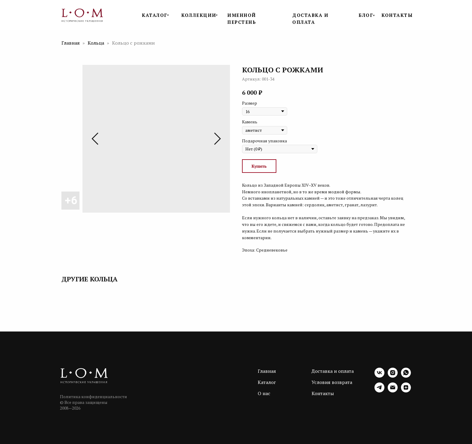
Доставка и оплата (333, 371)
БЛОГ (366, 15)
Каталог (267, 382)
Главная (70, 43)
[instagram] (393, 376)
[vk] (379, 376)
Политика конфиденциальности (93, 396)
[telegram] (379, 390)
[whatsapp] (406, 376)
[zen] (406, 390)
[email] (393, 390)
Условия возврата (332, 382)
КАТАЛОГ (154, 15)
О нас (264, 393)
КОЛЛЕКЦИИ (198, 15)
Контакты (323, 393)
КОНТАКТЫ (397, 15)
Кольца (96, 43)
